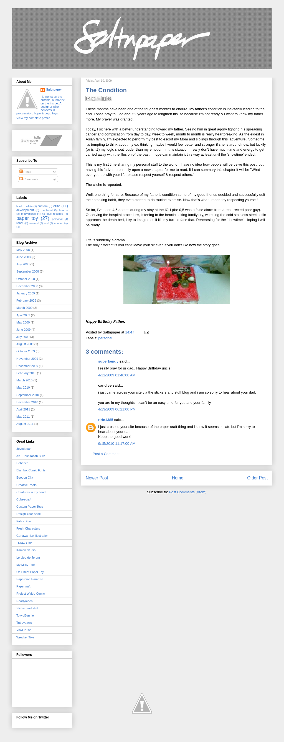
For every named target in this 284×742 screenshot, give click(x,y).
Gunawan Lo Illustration (32, 535)
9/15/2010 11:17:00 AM (116, 443)
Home (178, 478)
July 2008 (22, 264)
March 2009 (24, 307)
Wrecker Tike (25, 637)
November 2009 (27, 358)
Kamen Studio (26, 550)
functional (46, 210)
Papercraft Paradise (29, 579)
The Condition (106, 90)
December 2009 (27, 366)
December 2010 (27, 402)
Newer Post (97, 478)
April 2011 (23, 409)
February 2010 (26, 373)
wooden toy (61, 223)
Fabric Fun (23, 521)
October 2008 (25, 279)
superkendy (108, 361)
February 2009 (26, 300)
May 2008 (23, 249)
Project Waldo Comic (30, 593)
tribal (46, 223)
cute (56, 206)
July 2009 (22, 336)
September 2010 (27, 395)
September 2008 (27, 271)
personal (105, 338)
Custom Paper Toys (29, 506)
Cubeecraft (23, 499)
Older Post (257, 478)
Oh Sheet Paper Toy (30, 572)
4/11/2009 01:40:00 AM (116, 375)
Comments (28, 179)
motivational (28, 213)
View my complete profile (33, 118)
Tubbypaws (24, 622)
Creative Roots (26, 485)
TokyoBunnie (25, 615)
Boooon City (24, 477)
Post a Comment (106, 454)
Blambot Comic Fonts (30, 470)
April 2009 (23, 315)
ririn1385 (105, 420)
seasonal (34, 223)
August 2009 (25, 344)
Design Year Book (28, 513)
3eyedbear (23, 448)
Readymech (24, 601)
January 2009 (25, 293)
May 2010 (23, 387)
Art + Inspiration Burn (30, 456)
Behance (22, 463)
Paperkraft (23, 586)
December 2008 (27, 286)
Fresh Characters (28, 528)
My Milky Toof (25, 564)
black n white (24, 206)
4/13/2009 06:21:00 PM (117, 409)
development (25, 210)
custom (42, 206)
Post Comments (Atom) (187, 492)
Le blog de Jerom (28, 557)
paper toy (27, 218)
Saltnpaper (54, 89)
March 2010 (24, 380)
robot (19, 223)
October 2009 (25, 351)
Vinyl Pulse (23, 629)
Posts (25, 171)
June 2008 (23, 257)
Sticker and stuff (27, 608)
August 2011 (25, 423)
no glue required (52, 213)
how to (63, 210)
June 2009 (23, 329)
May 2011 (23, 416)
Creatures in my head (30, 492)
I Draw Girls (24, 543)
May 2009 (23, 322)
